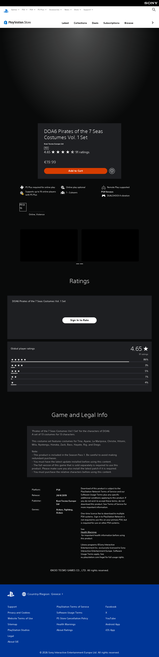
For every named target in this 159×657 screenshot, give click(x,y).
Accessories (54, 9)
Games (14, 9)
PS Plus (41, 9)
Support (87, 9)
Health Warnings (89, 528)
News (67, 9)
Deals (76, 19)
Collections (61, 19)
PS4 (31, 9)
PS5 (23, 9)
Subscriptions (93, 19)
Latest (46, 19)
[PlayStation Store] (18, 19)
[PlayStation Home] (6, 9)
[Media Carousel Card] (48, 242)
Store (76, 9)
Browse (110, 19)
